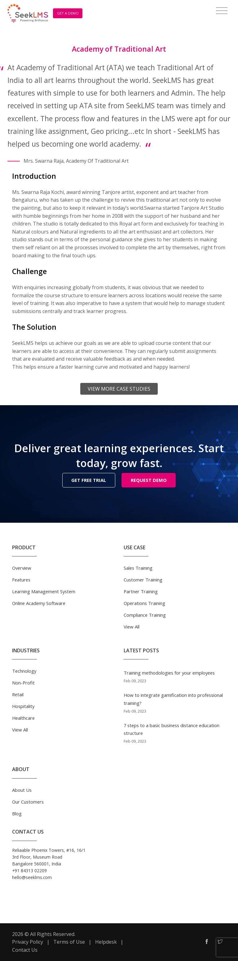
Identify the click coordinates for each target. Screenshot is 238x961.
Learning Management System (43, 591)
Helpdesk (106, 941)
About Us (22, 790)
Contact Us (24, 949)
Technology (24, 671)
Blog (17, 813)
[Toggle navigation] (222, 10)
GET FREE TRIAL (88, 480)
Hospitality (23, 706)
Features (21, 580)
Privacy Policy (27, 941)
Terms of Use (69, 941)
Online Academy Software (38, 603)
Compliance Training (145, 615)
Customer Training (143, 580)
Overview (21, 568)
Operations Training (144, 603)
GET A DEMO (68, 13)
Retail (18, 694)
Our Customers (28, 802)
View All (131, 627)
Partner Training (141, 591)
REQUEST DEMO (149, 480)
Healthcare (23, 718)
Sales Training (138, 568)
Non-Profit (23, 683)
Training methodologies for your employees (169, 673)
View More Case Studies (119, 388)
